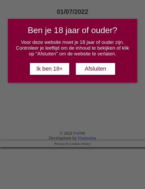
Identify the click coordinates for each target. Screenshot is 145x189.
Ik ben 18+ (49, 69)
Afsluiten (95, 69)
